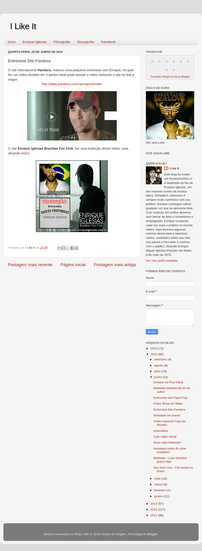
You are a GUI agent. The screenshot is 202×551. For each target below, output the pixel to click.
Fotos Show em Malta (168, 403)
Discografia (85, 42)
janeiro (159, 496)
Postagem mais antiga (115, 264)
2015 (154, 348)
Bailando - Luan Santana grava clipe (170, 459)
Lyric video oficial (165, 436)
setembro (161, 359)
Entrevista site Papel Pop (170, 397)
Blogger (152, 534)
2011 (154, 515)
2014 (154, 354)
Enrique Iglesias (35, 42)
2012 (154, 509)
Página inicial (73, 264)
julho (157, 371)
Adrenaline (161, 431)
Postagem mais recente (30, 264)
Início (12, 42)
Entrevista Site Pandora (169, 409)
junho (158, 377)
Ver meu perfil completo (162, 260)
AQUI (25, 153)
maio (158, 478)
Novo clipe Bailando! (167, 442)
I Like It (23, 26)
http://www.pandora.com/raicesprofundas (72, 84)
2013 (154, 503)
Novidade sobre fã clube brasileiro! (170, 450)
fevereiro (160, 490)
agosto (159, 365)
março (158, 484)
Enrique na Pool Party (168, 382)
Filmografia (61, 42)
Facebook (108, 42)
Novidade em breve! (167, 415)
